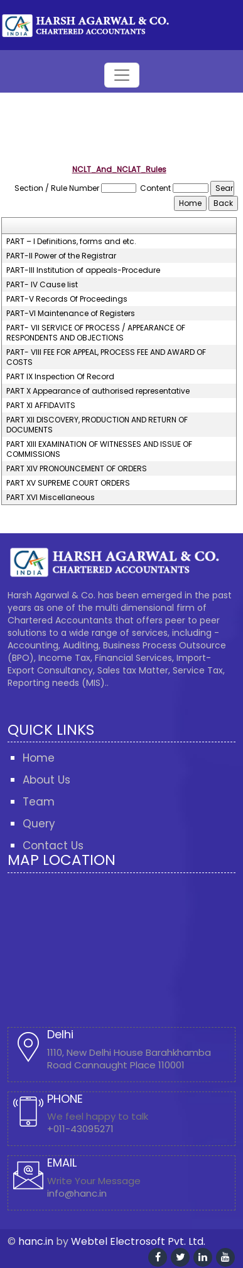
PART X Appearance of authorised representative (98, 391)
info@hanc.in (77, 1193)
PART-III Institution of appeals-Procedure (83, 270)
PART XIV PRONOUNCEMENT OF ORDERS (76, 469)
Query (39, 823)
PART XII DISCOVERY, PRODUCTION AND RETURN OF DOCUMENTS (97, 425)
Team (39, 801)
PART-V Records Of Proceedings (66, 299)
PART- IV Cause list (42, 285)
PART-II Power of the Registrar (61, 256)
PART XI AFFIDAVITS (40, 406)
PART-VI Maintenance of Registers (70, 314)
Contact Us (53, 845)
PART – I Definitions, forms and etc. (71, 242)
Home (39, 757)
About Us (46, 779)
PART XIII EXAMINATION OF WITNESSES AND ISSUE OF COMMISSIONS (99, 449)
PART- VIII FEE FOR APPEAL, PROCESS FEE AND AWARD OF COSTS (106, 357)
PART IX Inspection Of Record (60, 377)
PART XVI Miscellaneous (50, 498)
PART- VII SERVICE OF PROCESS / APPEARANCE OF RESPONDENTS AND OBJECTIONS (95, 333)
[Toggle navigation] (121, 75)
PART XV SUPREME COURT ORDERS (68, 483)
